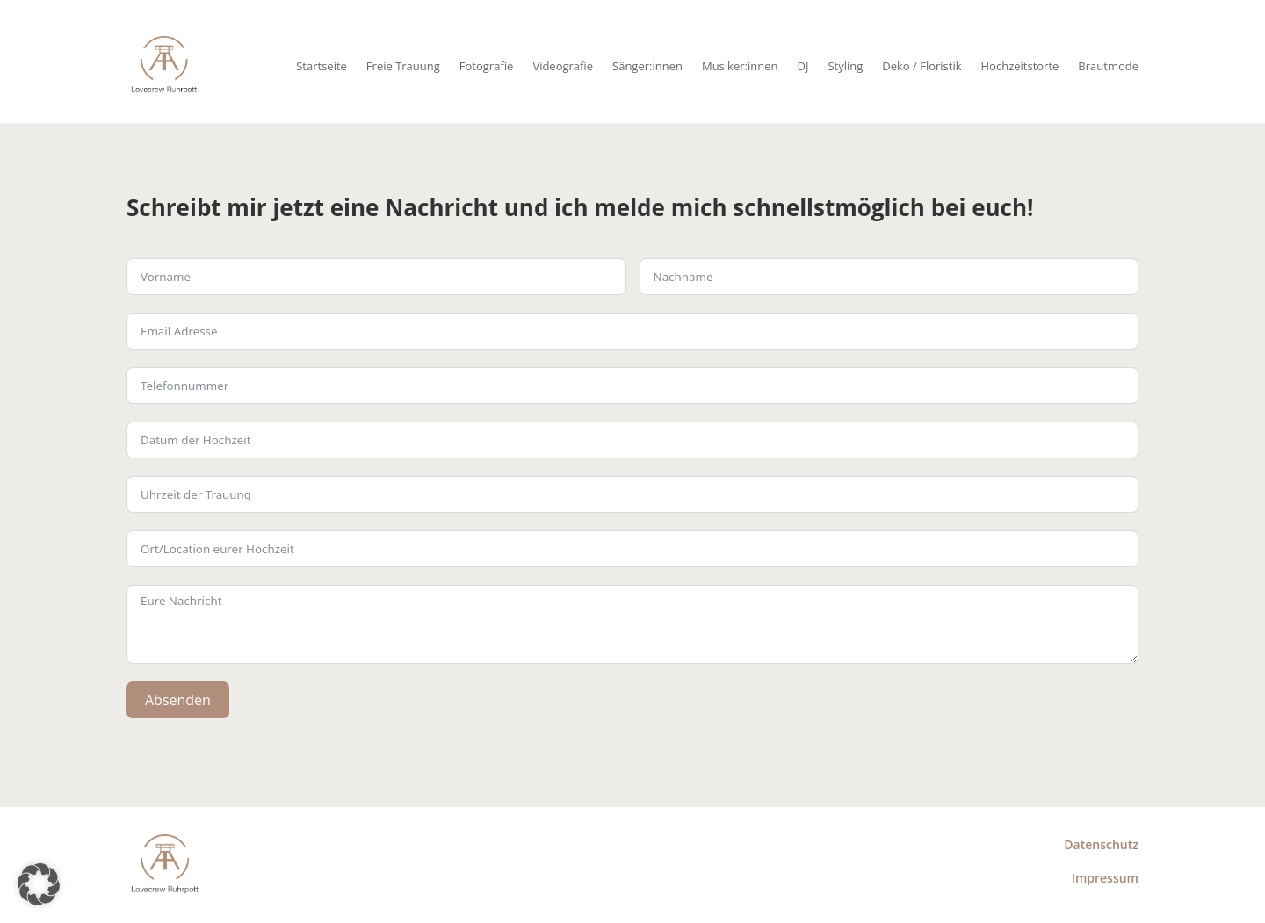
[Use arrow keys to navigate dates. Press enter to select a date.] (632, 440)
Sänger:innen (647, 66)
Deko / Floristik (921, 66)
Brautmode (1108, 66)
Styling (845, 66)
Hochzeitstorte (1020, 66)
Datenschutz (1101, 844)
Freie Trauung (403, 66)
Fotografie (486, 66)
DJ (802, 66)
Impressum (1105, 877)
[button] (38, 884)
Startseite (321, 66)
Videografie (562, 66)
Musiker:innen (740, 66)
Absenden (178, 700)
